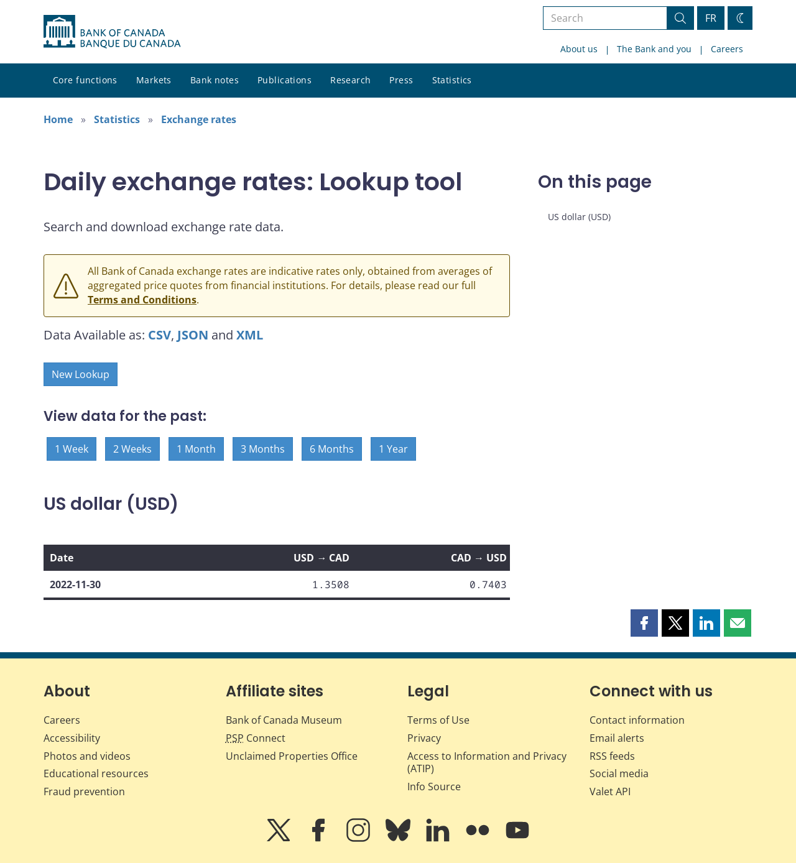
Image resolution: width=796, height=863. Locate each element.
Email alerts (617, 738)
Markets (154, 80)
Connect (255, 738)
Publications (284, 80)
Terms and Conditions (142, 300)
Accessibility (72, 738)
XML (249, 334)
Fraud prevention (84, 791)
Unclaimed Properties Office (292, 756)
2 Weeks (132, 449)
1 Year (393, 449)
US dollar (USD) (579, 217)
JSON (192, 334)
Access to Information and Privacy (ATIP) (487, 762)
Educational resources (96, 773)
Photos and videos (87, 756)
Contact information (637, 720)
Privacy (424, 738)
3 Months (263, 449)
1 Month (196, 449)
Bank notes (214, 80)
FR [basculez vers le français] (710, 18)
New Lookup (80, 374)
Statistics (452, 80)
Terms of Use (438, 720)
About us (579, 49)
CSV (159, 334)
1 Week (71, 449)
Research (350, 80)
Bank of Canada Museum (284, 720)
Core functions (85, 80)
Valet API (610, 791)
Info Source (434, 786)
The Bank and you (654, 49)
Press (401, 80)
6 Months (332, 449)
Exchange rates (198, 119)
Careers (727, 49)
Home (58, 119)
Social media (619, 773)
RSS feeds (612, 756)
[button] (644, 623)
